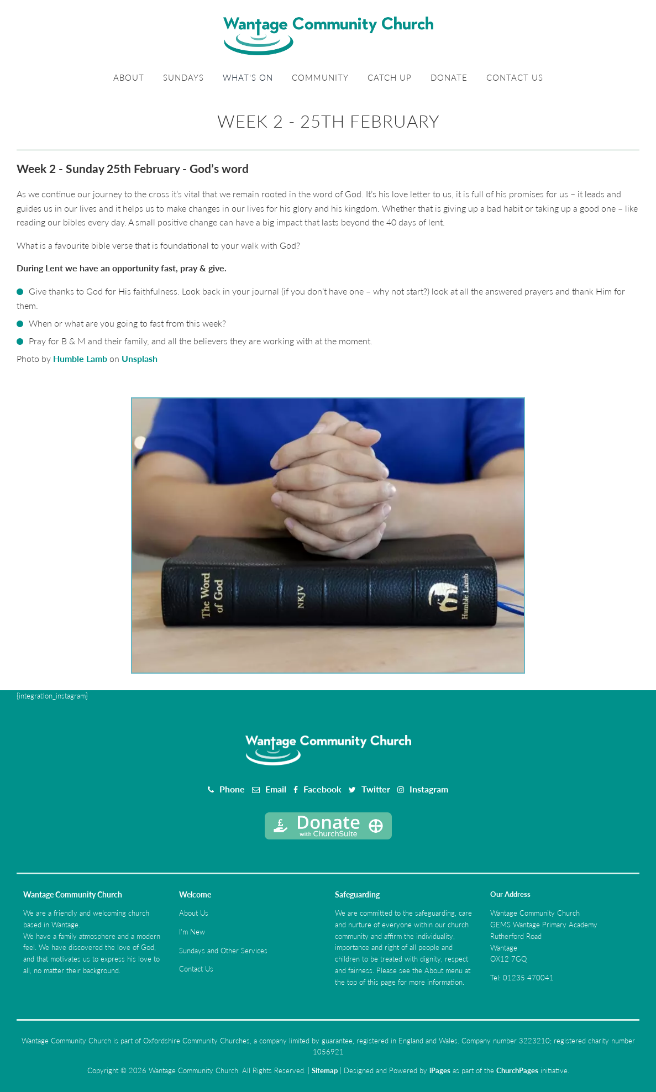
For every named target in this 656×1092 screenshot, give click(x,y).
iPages (439, 1070)
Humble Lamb (80, 358)
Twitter (375, 789)
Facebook (322, 789)
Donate (449, 77)
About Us (193, 913)
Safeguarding (357, 894)
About (128, 77)
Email (275, 789)
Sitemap (325, 1070)
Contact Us (514, 77)
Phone (232, 789)
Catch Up (390, 77)
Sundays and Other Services (223, 950)
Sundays (183, 77)
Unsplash (140, 358)
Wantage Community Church (72, 894)
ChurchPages (517, 1070)
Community (320, 77)
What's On (248, 77)
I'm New (192, 931)
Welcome (195, 894)
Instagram (429, 789)
